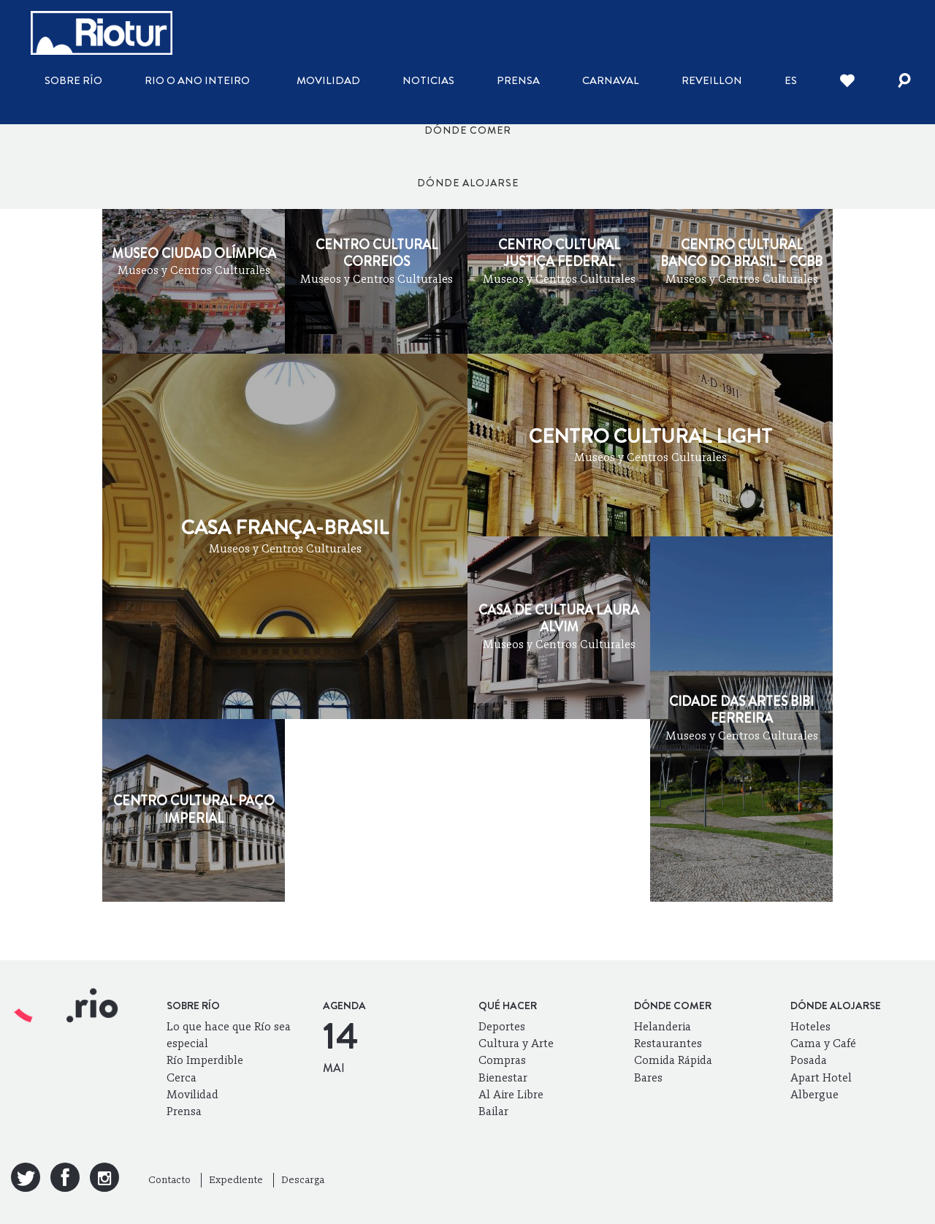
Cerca (181, 1077)
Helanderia (662, 1026)
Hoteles (810, 1026)
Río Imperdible (205, 1060)
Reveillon (712, 80)
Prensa (518, 80)
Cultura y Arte (516, 1043)
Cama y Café (823, 1043)
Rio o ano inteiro (197, 80)
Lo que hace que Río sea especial (229, 1034)
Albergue (814, 1094)
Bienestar (502, 1077)
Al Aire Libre (510, 1094)
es (791, 80)
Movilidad (328, 80)
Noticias (428, 80)
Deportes (501, 1026)
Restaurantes (668, 1043)
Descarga (302, 1180)
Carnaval (610, 80)
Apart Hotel (821, 1077)
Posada (808, 1060)
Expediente (236, 1180)
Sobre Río (73, 80)
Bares (648, 1077)
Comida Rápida (673, 1060)
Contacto (169, 1180)
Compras (502, 1060)
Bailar (493, 1111)
